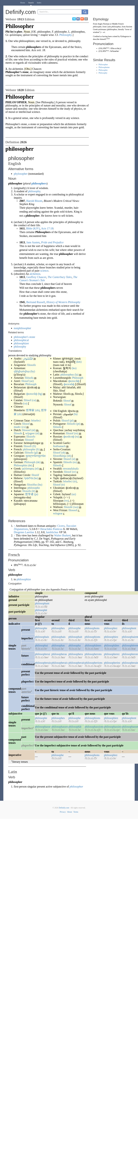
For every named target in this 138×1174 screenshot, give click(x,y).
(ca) (34, 400)
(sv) (74, 471)
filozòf (35, 474)
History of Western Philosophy (63, 302)
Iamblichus (52, 532)
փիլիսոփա (22, 371)
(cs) (24, 426)
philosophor (76, 786)
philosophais (42, 636)
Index (39, 3)
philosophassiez (113, 726)
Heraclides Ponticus (51, 529)
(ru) (77, 436)
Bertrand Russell (35, 302)
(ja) (36, 494)
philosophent (129, 628)
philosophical (21, 340)
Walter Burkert (62, 535)
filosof (25, 380)
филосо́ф (31, 393)
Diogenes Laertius (24, 532)
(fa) (76, 414)
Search (31, 3)
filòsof (27, 400)
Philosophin (20, 465)
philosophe (29, 449)
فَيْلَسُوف (28, 358)
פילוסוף (28, 478)
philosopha (74, 645)
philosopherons (93, 654)
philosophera (75, 654)
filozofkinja (59, 455)
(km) (79, 361)
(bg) (40, 393)
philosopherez (111, 654)
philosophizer (21, 343)
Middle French (118, 24)
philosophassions (94, 726)
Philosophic (103, 70)
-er (104, 32)
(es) (75, 462)
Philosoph (30, 384)
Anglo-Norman (104, 24)
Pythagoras (124, 36)
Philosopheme (104, 67)
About (69, 812)
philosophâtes (111, 645)
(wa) (75, 507)
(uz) (73, 494)
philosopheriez (112, 662)
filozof (26, 423)
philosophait (75, 636)
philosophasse (43, 726)
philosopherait (76, 662)
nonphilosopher (22, 328)
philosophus (67, 374)
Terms (75, 812)
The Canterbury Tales (60, 277)
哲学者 (29, 494)
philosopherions (93, 662)
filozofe (68, 507)
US (100, 51)
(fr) (38, 449)
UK (100, 48)
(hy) (32, 371)
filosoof (26, 430)
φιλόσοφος (28, 468)
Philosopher (103, 65)
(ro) (76, 433)
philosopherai (42, 654)
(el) (37, 468)
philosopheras (59, 654)
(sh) (63, 452)
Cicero (61, 525)
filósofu (29, 377)
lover (127, 29)
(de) (38, 462)
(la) (77, 374)
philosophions (92, 636)
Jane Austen (33, 242)
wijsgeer (30, 433)
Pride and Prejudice (52, 242)
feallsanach (59, 446)
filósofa (57, 426)
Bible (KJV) (33, 228)
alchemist (35, 273)
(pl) (72, 420)
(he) (36, 478)
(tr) (75, 481)
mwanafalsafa (71, 468)
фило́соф (68, 436)
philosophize (24, 579)
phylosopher (21, 173)
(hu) (40, 484)
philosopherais (43, 662)
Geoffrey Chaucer (36, 277)
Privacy (63, 812)
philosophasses (59, 726)
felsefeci (36, 420)
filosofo (31, 364)
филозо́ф (69, 384)
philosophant (42, 603)
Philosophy (103, 73)
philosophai (41, 645)
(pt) (78, 423)
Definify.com (64, 808)
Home (22, 3)
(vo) (66, 500)
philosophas (58, 645)
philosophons (92, 628)
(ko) (74, 368)
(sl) (73, 458)
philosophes (58, 628)
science (44, 270)
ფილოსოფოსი (36, 455)
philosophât (74, 726)
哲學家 (30, 410)
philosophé (41, 610)
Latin (109, 27)
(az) (31, 380)
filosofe (18, 433)
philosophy (34, 191)
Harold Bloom (34, 200)
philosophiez (111, 636)
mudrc (17, 426)
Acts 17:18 (47, 228)
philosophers (39, 183)
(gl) (36, 452)
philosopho (33, 487)
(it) (33, 490)
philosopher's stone (24, 336)
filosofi (28, 446)
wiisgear (58, 513)
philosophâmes (93, 645)
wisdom (96, 32)
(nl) (33, 430)
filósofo (29, 452)
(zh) (37, 410)
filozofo (30, 436)
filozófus (32, 484)
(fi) (34, 446)
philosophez (110, 628)
